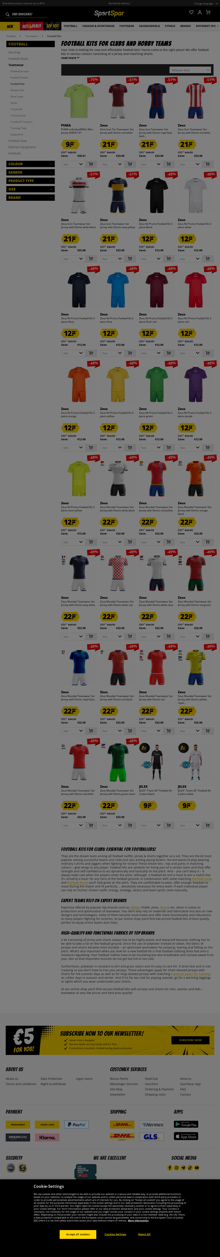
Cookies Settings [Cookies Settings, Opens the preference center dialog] (115, 1236)
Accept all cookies (78, 1236)
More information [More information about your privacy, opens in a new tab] (138, 1222)
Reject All (144, 1236)
